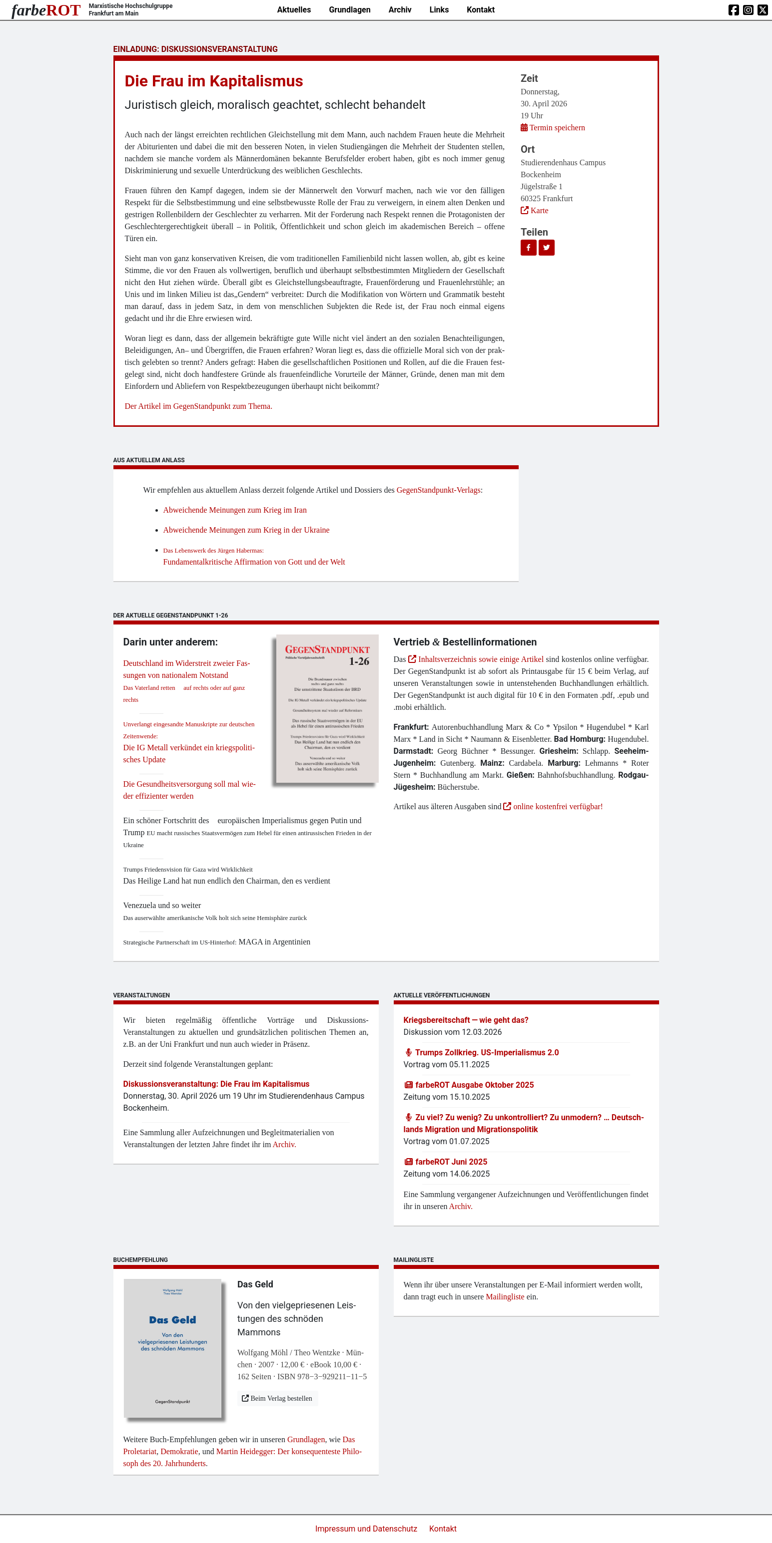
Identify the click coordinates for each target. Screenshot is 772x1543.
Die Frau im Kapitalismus (214, 80)
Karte (536, 210)
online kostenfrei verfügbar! (553, 806)
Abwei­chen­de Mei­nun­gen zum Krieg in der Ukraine (247, 530)
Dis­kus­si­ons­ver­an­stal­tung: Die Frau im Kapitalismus (216, 1084)
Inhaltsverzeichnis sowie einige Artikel (476, 659)
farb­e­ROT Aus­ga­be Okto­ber (469, 1085)
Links (439, 9)
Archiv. (284, 1144)
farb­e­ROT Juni (446, 1162)
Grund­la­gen (306, 1439)
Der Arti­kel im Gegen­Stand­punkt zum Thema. (199, 406)
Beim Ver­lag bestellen (278, 1398)
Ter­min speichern (553, 127)
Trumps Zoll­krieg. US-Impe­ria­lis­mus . (481, 1052)
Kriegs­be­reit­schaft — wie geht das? (466, 1020)
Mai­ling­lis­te (505, 1296)
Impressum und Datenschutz (367, 1529)
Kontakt (481, 9)
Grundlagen (349, 9)
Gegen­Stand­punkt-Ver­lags (439, 490)
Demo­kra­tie (179, 1451)
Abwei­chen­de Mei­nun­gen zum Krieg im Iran (236, 510)
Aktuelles (294, 9)
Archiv (400, 9)
